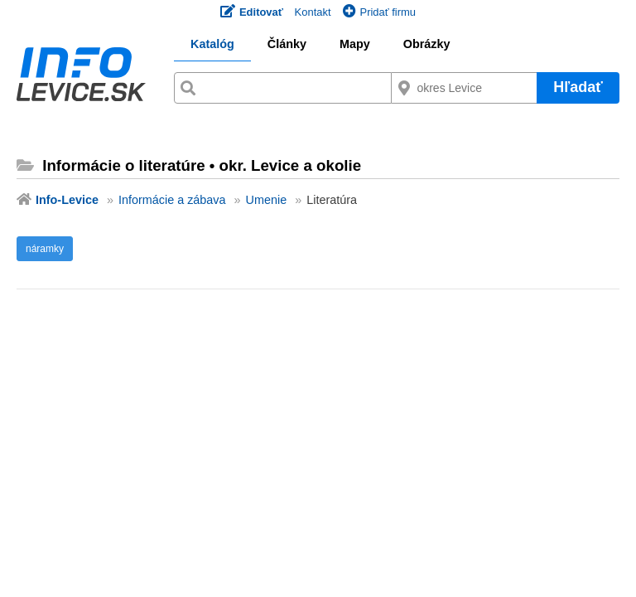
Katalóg (212, 44)
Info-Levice (67, 199)
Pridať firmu (379, 12)
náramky (45, 249)
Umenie (266, 199)
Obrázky (426, 44)
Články (286, 44)
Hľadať (578, 87)
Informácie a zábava (172, 199)
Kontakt (313, 12)
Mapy (355, 44)
